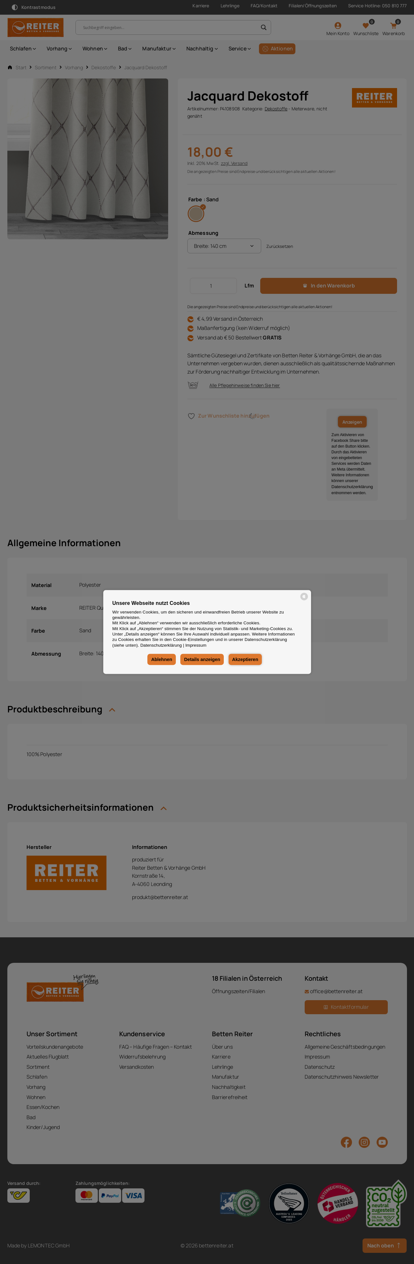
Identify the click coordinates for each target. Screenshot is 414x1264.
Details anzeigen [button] (202, 659)
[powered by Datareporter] (304, 600)
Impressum (196, 645)
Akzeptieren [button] (245, 659)
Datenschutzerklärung (161, 645)
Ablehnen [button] (161, 659)
